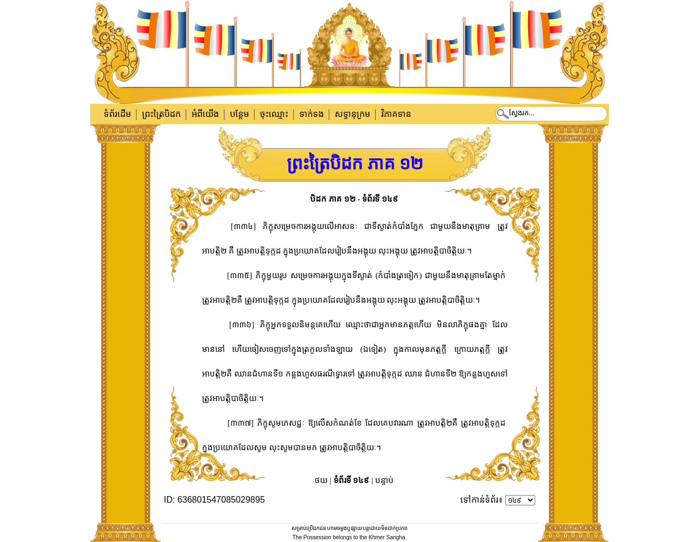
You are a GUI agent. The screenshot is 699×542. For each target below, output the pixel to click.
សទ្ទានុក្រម (352, 114)
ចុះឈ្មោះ (274, 114)
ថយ (321, 480)
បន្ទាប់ (384, 480)
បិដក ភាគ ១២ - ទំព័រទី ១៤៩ (354, 199)
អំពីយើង (205, 114)
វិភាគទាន (396, 114)
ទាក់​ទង (311, 114)
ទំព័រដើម (117, 114)
